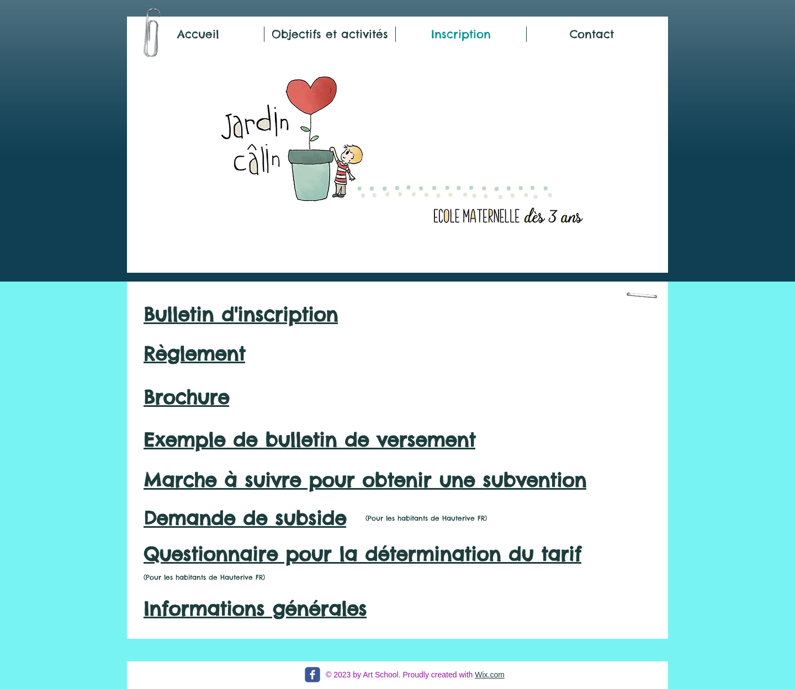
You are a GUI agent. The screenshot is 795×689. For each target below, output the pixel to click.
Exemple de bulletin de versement (309, 440)
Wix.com (490, 674)
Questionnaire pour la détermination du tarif (362, 554)
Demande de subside (245, 518)
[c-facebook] (312, 674)
